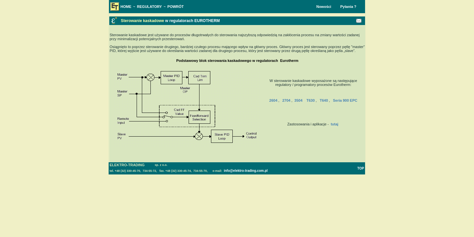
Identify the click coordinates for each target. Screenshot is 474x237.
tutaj (334, 124)
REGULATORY (149, 7)
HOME (125, 7)
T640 (324, 100)
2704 (286, 100)
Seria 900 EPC (345, 100)
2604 (273, 100)
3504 (298, 100)
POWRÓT (176, 7)
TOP (360, 168)
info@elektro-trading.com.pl (245, 170)
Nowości (323, 7)
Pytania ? (348, 7)
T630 (310, 100)
